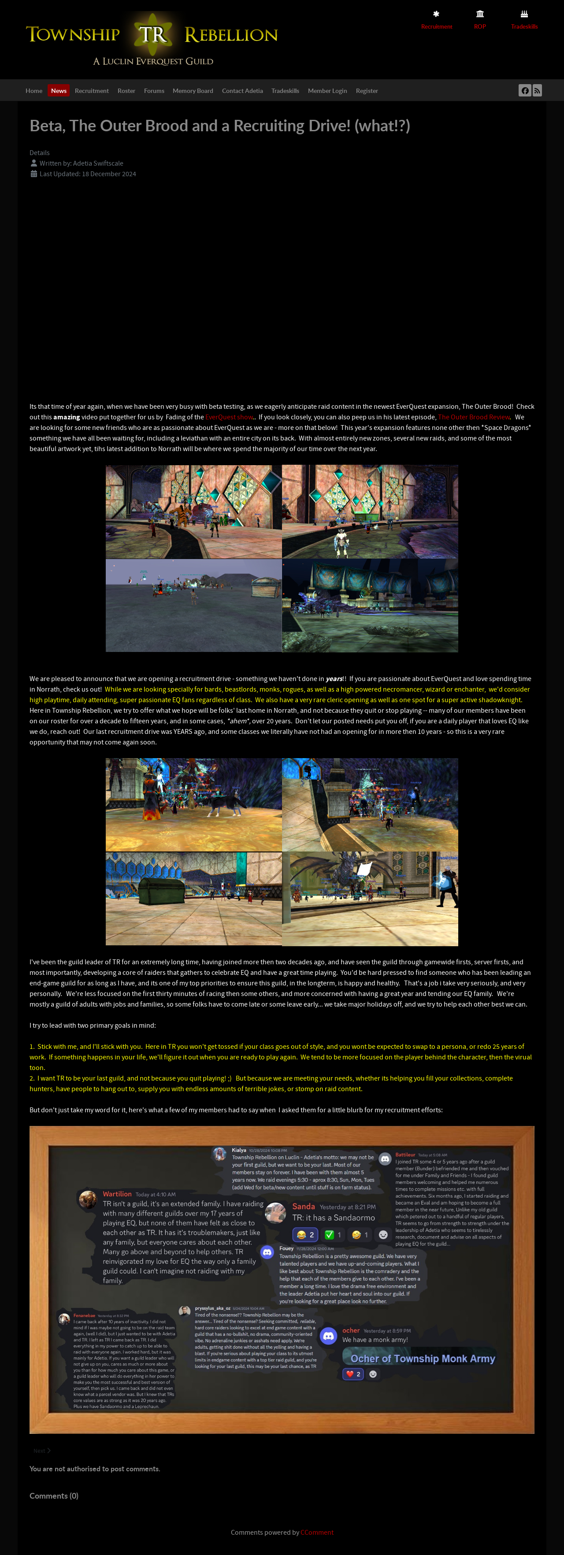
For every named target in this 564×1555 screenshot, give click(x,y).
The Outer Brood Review (473, 417)
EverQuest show (228, 417)
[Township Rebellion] (154, 39)
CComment (317, 1532)
